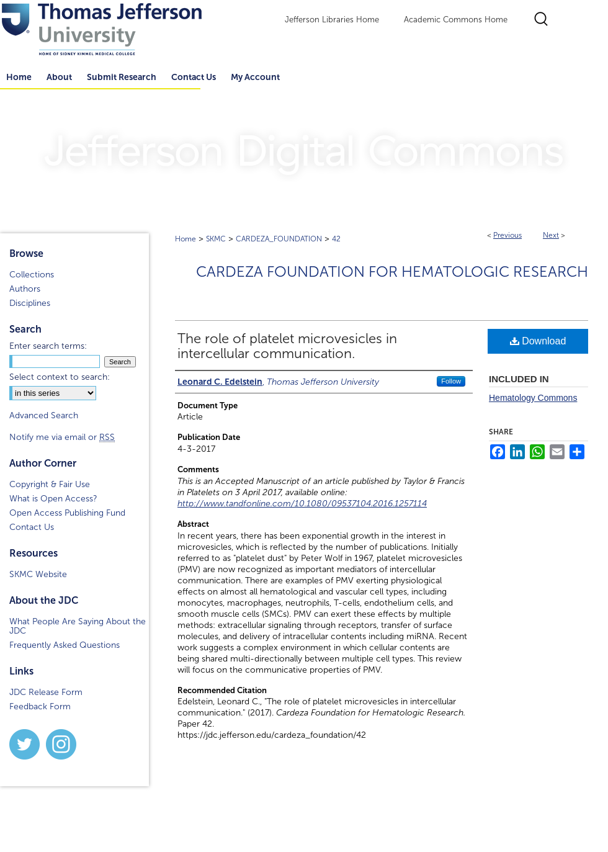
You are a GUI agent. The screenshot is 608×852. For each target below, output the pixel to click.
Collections (31, 274)
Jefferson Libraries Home (332, 20)
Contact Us (193, 77)
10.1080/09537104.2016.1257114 (361, 503)
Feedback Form (40, 706)
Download (538, 341)
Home (185, 239)
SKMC (216, 239)
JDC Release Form (46, 692)
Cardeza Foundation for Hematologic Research (392, 272)
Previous (507, 235)
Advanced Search (43, 415)
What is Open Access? (53, 498)
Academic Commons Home (455, 20)
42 (336, 239)
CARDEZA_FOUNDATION (279, 239)
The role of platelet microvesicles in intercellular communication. (287, 346)
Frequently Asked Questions (64, 645)
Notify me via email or (62, 437)
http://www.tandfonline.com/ (236, 503)
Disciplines (29, 303)
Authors (24, 289)
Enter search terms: (48, 346)
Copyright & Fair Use (49, 484)
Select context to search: (59, 377)
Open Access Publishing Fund (67, 513)
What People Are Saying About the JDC (77, 626)
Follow (451, 381)
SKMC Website (38, 574)
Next (551, 235)
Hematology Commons (533, 398)
